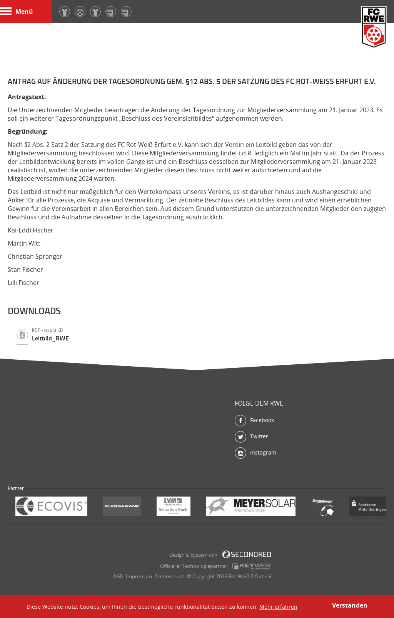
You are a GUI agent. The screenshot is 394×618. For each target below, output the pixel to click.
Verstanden (349, 605)
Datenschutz (169, 576)
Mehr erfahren (278, 606)
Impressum (139, 576)
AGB (118, 576)
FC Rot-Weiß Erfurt (374, 28)
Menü (16, 11)
